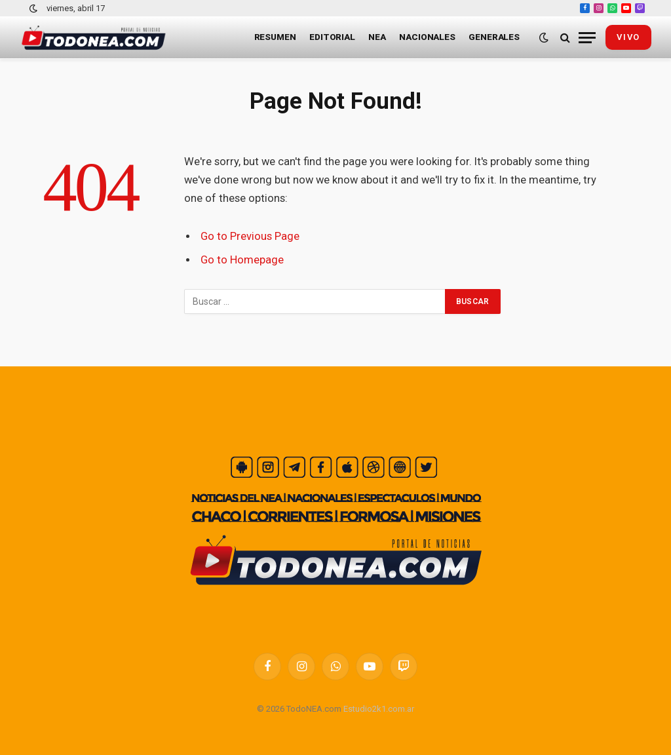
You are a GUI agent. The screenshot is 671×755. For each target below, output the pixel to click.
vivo (628, 37)
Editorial (332, 36)
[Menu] (587, 37)
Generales (494, 36)
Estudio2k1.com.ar (378, 709)
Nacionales (427, 36)
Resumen (275, 36)
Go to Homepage (242, 260)
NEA (377, 36)
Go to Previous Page (250, 236)
